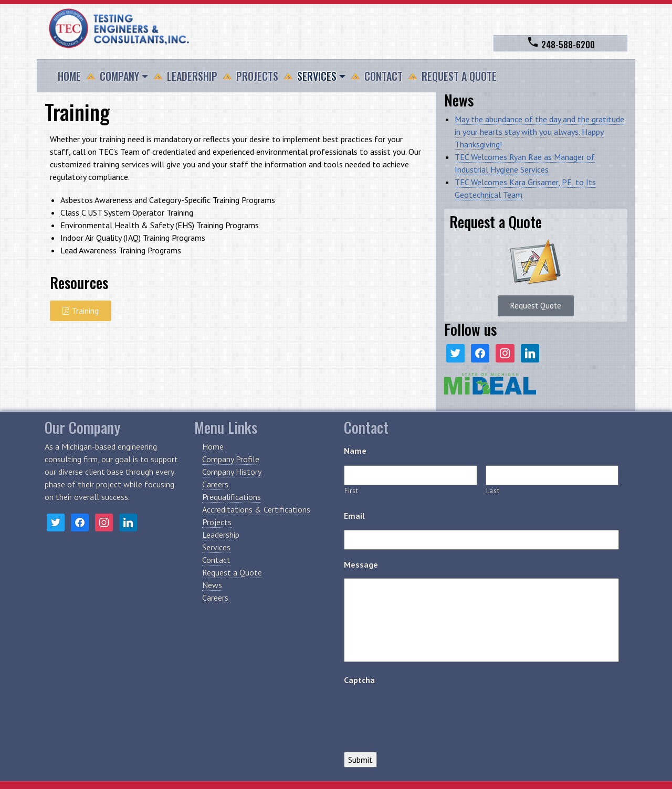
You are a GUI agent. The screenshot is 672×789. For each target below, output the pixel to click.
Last (493, 490)
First (351, 490)
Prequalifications (231, 497)
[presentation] (423, 714)
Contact (383, 76)
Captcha (359, 680)
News (212, 585)
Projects (257, 76)
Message (361, 564)
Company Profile (230, 459)
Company (119, 76)
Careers (215, 484)
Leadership (192, 76)
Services (317, 76)
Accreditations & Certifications (256, 509)
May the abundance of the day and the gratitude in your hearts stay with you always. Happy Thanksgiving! (539, 132)
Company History (231, 471)
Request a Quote (459, 76)
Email (354, 515)
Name (355, 450)
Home (69, 76)
